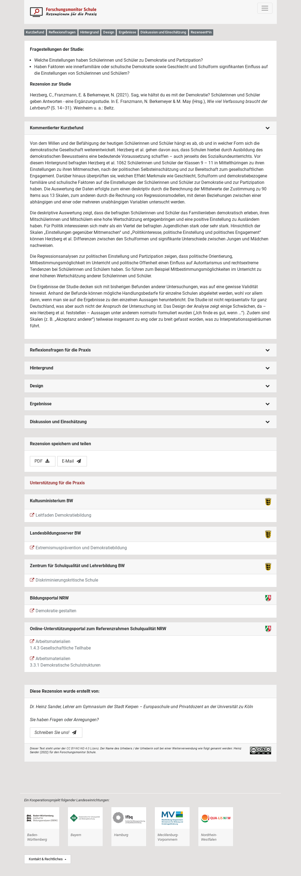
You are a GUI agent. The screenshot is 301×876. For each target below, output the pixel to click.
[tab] (150, 128)
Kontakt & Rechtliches (46, 859)
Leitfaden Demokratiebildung (60, 515)
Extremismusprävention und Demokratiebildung (78, 547)
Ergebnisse (150, 403)
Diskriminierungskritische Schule (64, 580)
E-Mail (71, 461)
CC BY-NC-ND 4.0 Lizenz (83, 748)
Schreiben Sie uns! (55, 732)
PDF (42, 461)
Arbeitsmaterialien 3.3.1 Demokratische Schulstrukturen (65, 662)
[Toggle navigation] (264, 8)
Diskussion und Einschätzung (150, 421)
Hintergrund (150, 368)
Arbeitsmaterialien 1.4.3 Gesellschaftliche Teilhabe (60, 645)
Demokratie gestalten (53, 610)
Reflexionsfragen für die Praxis (150, 350)
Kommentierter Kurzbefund (150, 127)
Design (150, 385)
